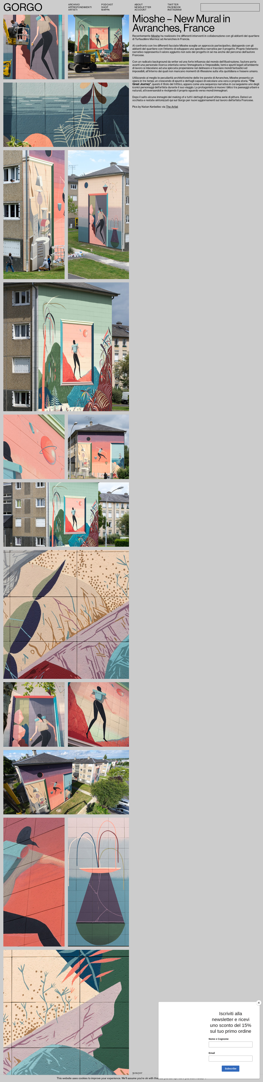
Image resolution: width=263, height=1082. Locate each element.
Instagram (175, 10)
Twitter (173, 5)
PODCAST (107, 5)
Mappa (105, 10)
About (139, 5)
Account (141, 10)
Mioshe (155, 36)
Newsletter (143, 7)
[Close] (258, 1002)
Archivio (74, 5)
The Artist (172, 107)
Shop (104, 7)
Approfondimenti (80, 7)
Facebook (174, 7)
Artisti (72, 10)
